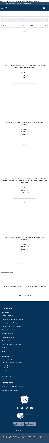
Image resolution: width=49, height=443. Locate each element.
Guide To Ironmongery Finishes (11, 326)
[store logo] (20, 8)
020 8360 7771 (6, 376)
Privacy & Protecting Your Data (11, 344)
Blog (3, 351)
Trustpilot (18, 430)
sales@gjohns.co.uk (7, 379)
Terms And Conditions (8, 337)
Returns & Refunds (7, 333)
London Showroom (7, 315)
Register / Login (27, 3)
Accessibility (6, 340)
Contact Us (13, 3)
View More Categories (24, 295)
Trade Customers (7, 348)
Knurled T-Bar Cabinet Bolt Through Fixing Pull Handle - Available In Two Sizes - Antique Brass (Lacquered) (25, 66)
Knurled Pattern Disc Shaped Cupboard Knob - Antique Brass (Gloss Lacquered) (24, 123)
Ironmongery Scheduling (9, 323)
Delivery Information (8, 330)
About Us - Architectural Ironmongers (13, 319)
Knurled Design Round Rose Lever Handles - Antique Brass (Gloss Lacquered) (24, 238)
